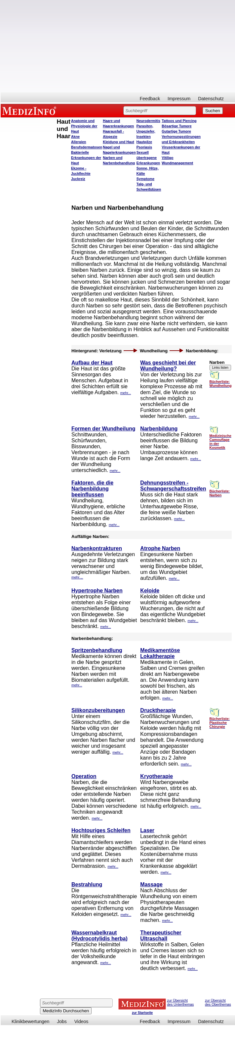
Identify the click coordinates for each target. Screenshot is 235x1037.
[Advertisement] (118, 46)
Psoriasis (144, 147)
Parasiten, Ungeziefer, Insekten (146, 131)
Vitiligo (167, 158)
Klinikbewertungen (30, 1021)
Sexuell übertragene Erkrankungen (148, 157)
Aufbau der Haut (91, 362)
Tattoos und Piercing (179, 121)
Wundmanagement (177, 163)
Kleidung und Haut (118, 142)
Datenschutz (211, 98)
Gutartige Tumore (176, 131)
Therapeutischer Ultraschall (160, 935)
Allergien (78, 142)
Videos (81, 1021)
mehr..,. (77, 577)
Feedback (150, 98)
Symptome (145, 179)
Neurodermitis (148, 121)
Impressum (179, 98)
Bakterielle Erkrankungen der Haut (86, 157)
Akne (75, 137)
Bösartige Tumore (176, 126)
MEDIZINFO (30, 110)
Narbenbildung (158, 428)
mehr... (125, 393)
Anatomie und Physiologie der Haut (84, 126)
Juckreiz (78, 179)
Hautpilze (144, 142)
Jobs (62, 1021)
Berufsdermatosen (86, 147)
